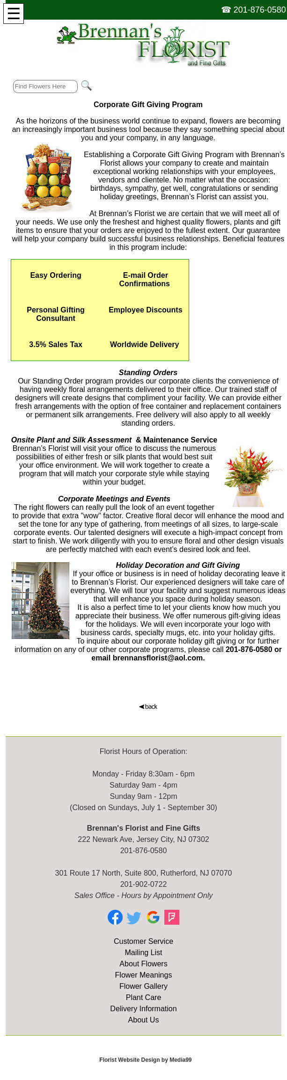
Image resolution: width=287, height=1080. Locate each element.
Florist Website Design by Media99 (145, 1060)
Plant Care (144, 997)
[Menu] (13, 13)
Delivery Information (143, 1009)
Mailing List (143, 953)
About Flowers (143, 964)
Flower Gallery (143, 986)
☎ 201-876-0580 (253, 9)
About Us (143, 1020)
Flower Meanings (143, 975)
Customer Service (143, 941)
